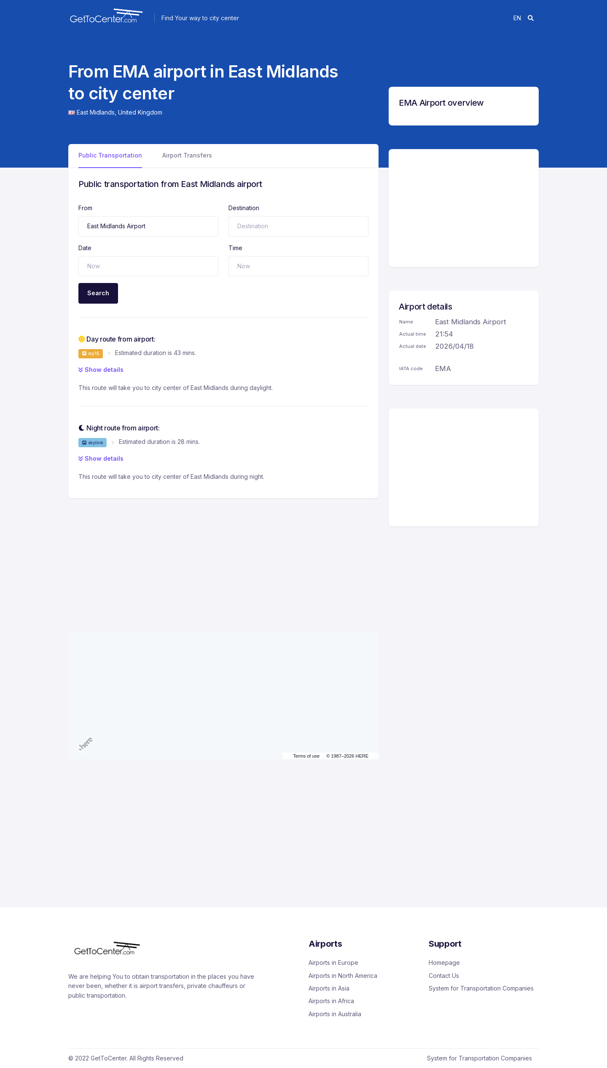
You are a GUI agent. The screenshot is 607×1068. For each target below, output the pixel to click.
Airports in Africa (331, 1000)
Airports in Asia (329, 988)
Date (84, 247)
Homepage (444, 962)
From (85, 207)
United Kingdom (140, 112)
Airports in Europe (333, 962)
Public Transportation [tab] (110, 155)
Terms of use (306, 755)
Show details (101, 369)
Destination (243, 207)
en (517, 17)
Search (98, 292)
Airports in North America (343, 975)
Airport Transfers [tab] (187, 155)
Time (235, 247)
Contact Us (444, 975)
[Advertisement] (223, 557)
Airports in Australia (335, 1013)
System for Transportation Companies (481, 988)
